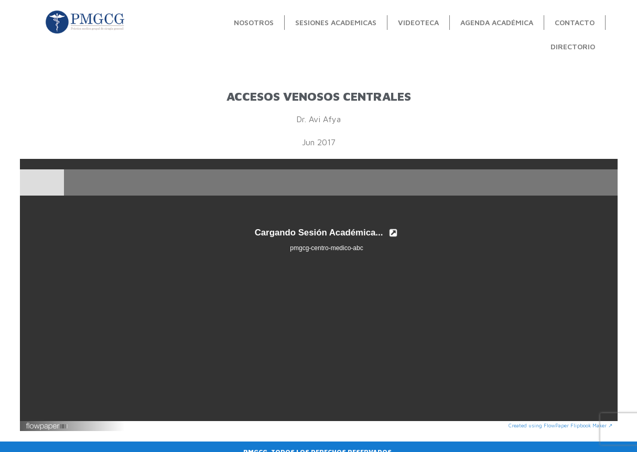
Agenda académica (496, 22)
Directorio (572, 46)
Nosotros (254, 22)
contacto (575, 22)
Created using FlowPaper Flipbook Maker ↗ (560, 425)
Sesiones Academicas (335, 22)
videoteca (418, 22)
